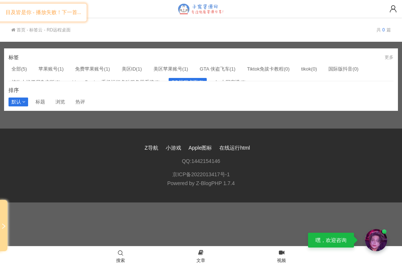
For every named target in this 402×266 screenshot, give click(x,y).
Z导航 (151, 148)
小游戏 (173, 148)
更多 (389, 57)
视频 (281, 256)
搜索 (120, 256)
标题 (40, 102)
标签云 (36, 30)
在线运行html (234, 148)
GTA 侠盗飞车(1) (218, 69)
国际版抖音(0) (343, 69)
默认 (18, 102)
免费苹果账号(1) (92, 69)
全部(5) (19, 69)
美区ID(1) (132, 69)
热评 (80, 102)
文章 (200, 256)
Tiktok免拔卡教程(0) (268, 69)
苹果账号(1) (51, 69)
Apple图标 (200, 148)
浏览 (60, 102)
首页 (18, 30)
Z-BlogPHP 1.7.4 (215, 183)
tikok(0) (309, 69)
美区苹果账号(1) (170, 69)
